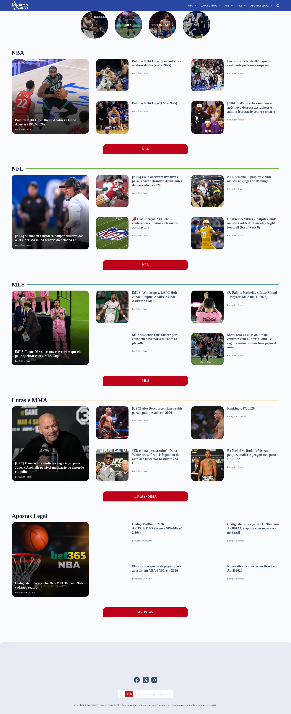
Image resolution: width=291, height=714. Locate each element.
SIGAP (213, 705)
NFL (229, 5)
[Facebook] (137, 680)
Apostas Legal (262, 5)
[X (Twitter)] (146, 680)
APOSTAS (145, 612)
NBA (192, 5)
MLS (242, 5)
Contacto (160, 705)
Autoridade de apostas (197, 705)
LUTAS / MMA (145, 496)
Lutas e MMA (211, 5)
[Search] (278, 5)
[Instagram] (154, 680)
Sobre (103, 705)
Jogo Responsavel (176, 705)
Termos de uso (147, 705)
